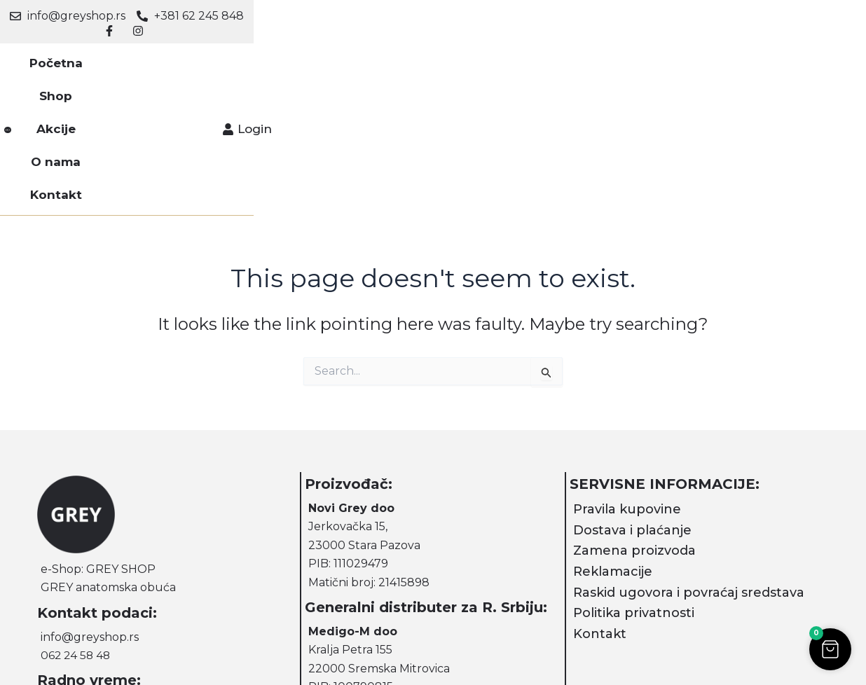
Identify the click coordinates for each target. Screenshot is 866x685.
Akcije (366, 56)
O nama (432, 56)
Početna (245, 56)
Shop (309, 56)
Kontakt (504, 56)
